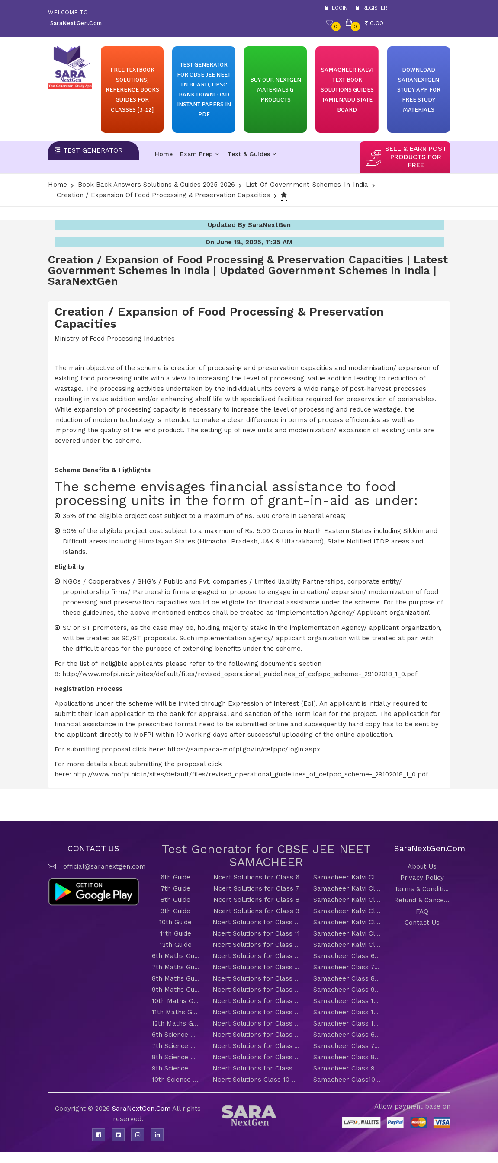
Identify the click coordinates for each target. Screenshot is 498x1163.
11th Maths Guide (175, 1012)
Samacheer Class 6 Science (347, 1034)
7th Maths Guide (175, 967)
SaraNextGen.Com (142, 1108)
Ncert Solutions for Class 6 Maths (256, 956)
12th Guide (176, 945)
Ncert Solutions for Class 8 (256, 900)
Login (336, 8)
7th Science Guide (175, 1046)
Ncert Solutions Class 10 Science (256, 1079)
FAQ (422, 911)
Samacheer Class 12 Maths (347, 1023)
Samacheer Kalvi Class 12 (347, 945)
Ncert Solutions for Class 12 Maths (256, 1023)
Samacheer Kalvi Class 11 (347, 933)
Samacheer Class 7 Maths (347, 967)
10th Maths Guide (175, 1001)
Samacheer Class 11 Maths (347, 1012)
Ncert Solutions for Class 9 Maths (256, 990)
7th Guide (175, 888)
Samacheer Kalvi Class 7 (347, 888)
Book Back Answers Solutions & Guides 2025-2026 (156, 185)
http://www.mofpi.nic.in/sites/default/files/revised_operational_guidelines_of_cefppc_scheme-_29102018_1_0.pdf (240, 674)
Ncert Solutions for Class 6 (256, 877)
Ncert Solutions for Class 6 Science (256, 1034)
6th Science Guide (175, 1034)
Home (164, 153)
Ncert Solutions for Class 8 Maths (256, 978)
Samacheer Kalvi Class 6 (347, 877)
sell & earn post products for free (416, 157)
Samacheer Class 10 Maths (347, 1001)
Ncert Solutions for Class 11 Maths (256, 1012)
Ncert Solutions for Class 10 (256, 922)
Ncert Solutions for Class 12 (256, 945)
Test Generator (92, 150)
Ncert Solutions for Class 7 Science (256, 1046)
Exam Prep (199, 153)
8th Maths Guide (175, 978)
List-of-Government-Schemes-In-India (307, 185)
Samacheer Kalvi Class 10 (347, 922)
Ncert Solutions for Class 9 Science (256, 1068)
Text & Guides (252, 153)
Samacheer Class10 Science (347, 1079)
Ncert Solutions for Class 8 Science (256, 1057)
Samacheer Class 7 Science (347, 1046)
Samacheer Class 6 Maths (347, 956)
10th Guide (175, 922)
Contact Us (422, 923)
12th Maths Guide (175, 1023)
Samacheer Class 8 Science (347, 1057)
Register (371, 8)
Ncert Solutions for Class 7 (256, 888)
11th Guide (175, 933)
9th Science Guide (175, 1068)
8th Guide (175, 900)
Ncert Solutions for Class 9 (256, 911)
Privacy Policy (422, 878)
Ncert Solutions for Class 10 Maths (256, 1001)
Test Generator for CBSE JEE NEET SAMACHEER (266, 855)
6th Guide (175, 877)
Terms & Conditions (422, 889)
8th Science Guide (175, 1057)
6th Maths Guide (175, 956)
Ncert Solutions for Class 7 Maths (256, 967)
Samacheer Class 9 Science (347, 1068)
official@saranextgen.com (104, 866)
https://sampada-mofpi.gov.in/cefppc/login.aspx (243, 749)
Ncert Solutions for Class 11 (256, 933)
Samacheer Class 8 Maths (347, 978)
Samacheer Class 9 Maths (347, 990)
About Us (422, 866)
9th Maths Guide (175, 990)
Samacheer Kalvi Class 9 (347, 911)
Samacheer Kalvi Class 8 (347, 900)
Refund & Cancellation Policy (422, 900)
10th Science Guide (175, 1079)
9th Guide (175, 911)
